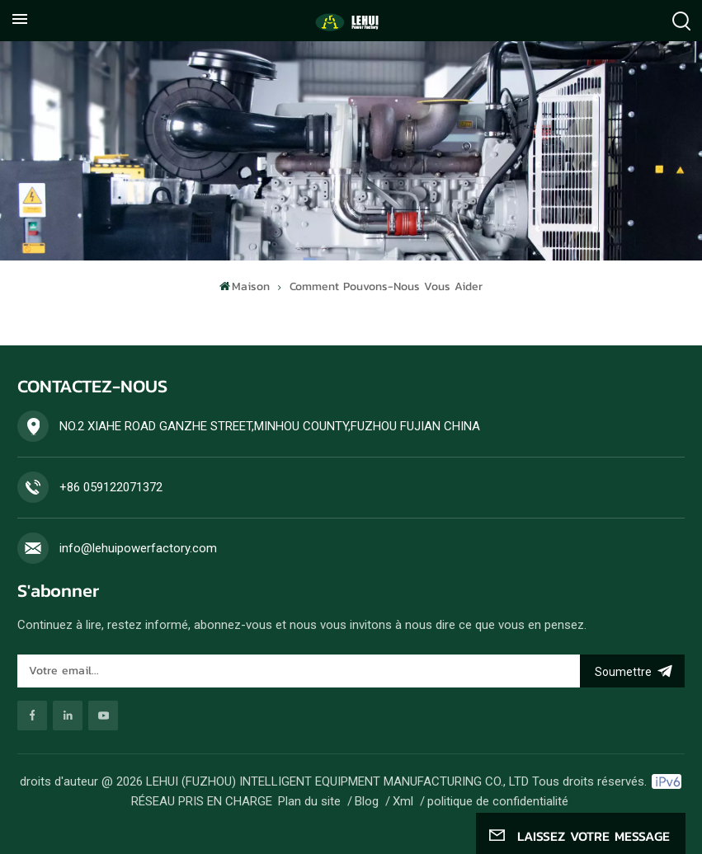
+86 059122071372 (111, 487)
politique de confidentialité (497, 801)
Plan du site (309, 801)
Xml (403, 801)
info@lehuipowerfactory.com (138, 548)
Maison (245, 286)
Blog (367, 801)
